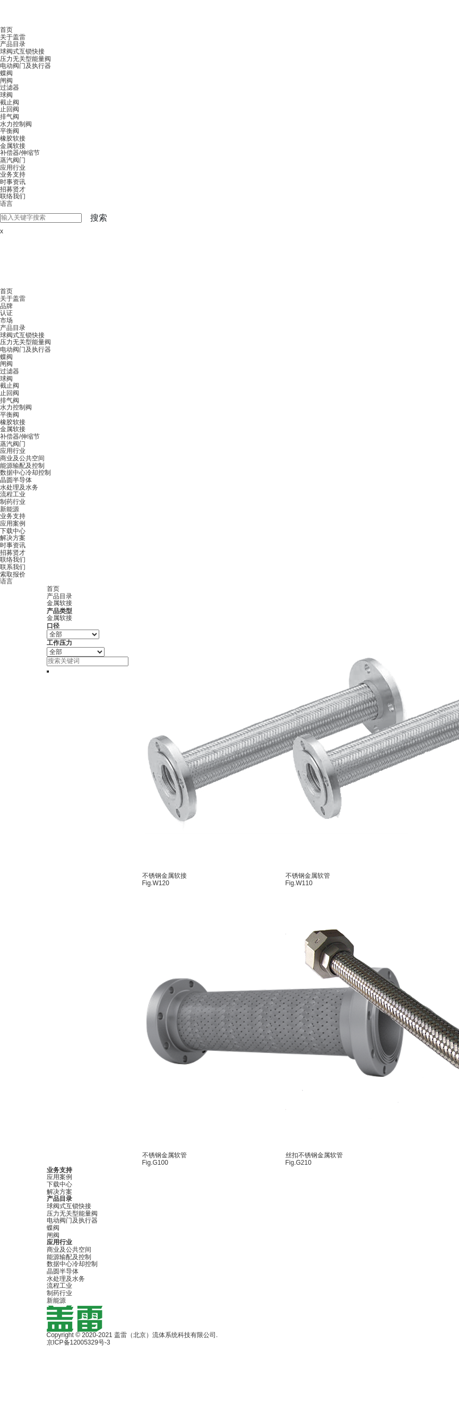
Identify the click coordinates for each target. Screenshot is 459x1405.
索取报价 (12, 574)
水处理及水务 (19, 487)
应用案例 (12, 523)
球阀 (6, 95)
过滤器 (9, 87)
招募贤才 (12, 189)
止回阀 (9, 109)
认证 (6, 313)
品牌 (6, 306)
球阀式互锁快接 (22, 51)
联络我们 (12, 196)
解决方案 (12, 538)
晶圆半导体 (16, 480)
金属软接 (12, 146)
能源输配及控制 (22, 465)
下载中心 (12, 531)
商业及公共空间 (22, 458)
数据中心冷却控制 (25, 472)
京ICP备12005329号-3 (78, 1342)
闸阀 (6, 80)
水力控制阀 (16, 124)
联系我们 (12, 567)
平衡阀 (9, 131)
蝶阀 (6, 73)
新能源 (9, 509)
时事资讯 (12, 182)
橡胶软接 (12, 138)
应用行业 (12, 167)
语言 (6, 203)
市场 (6, 320)
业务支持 (12, 174)
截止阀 (9, 102)
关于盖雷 (12, 37)
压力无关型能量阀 (25, 59)
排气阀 (9, 116)
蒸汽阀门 (12, 160)
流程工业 (12, 494)
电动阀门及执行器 (25, 65)
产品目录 (12, 44)
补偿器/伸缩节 (20, 152)
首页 (6, 29)
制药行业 (12, 501)
